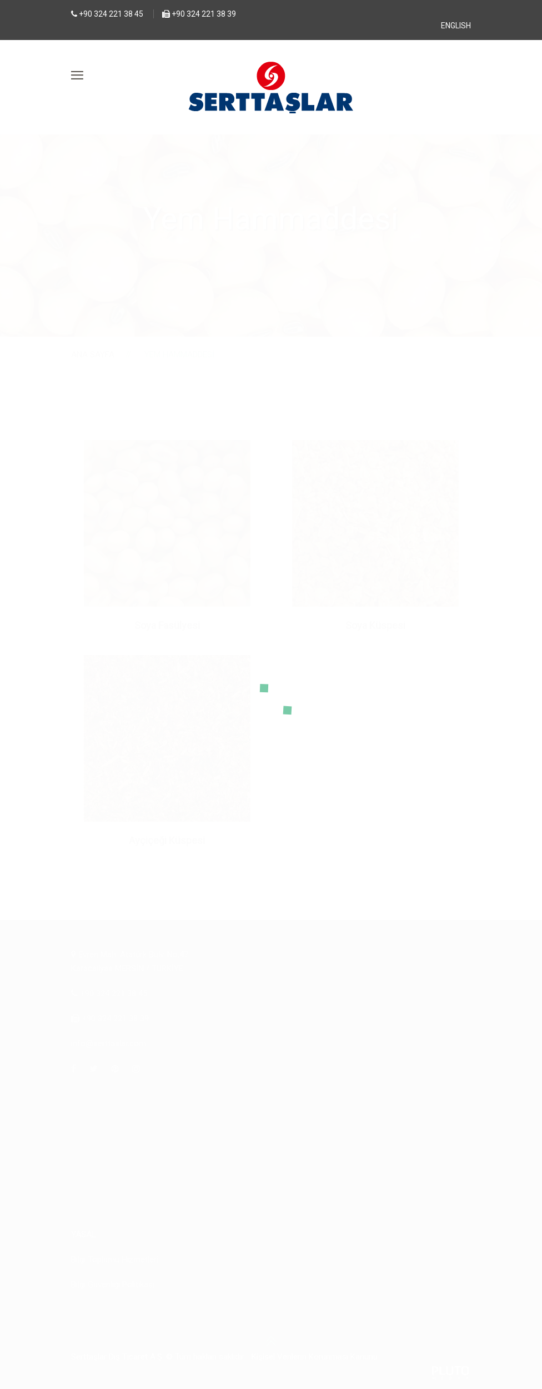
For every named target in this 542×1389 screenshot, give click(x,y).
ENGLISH (456, 25)
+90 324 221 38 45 (111, 13)
